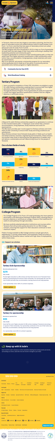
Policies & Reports (49, 383)
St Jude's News (5, 410)
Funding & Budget (42, 383)
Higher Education (20, 415)
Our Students (17, 383)
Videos (14, 410)
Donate (8, 394)
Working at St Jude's (6, 405)
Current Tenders (14, 405)
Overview (4, 383)
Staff (2, 389)
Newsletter (24, 410)
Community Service (11, 415)
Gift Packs (27, 394)
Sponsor (3, 394)
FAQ (50, 394)
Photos (10, 410)
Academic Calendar (29, 383)
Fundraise (13, 394)
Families (17, 389)
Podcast (19, 410)
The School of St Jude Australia (26, 389)
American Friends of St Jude (40, 389)
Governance (7, 389)
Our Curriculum (23, 383)
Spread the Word (20, 394)
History (8, 383)
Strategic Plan (37, 383)
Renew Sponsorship (44, 394)
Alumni (12, 389)
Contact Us (4, 420)
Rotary (13, 383)
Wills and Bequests (34, 394)
